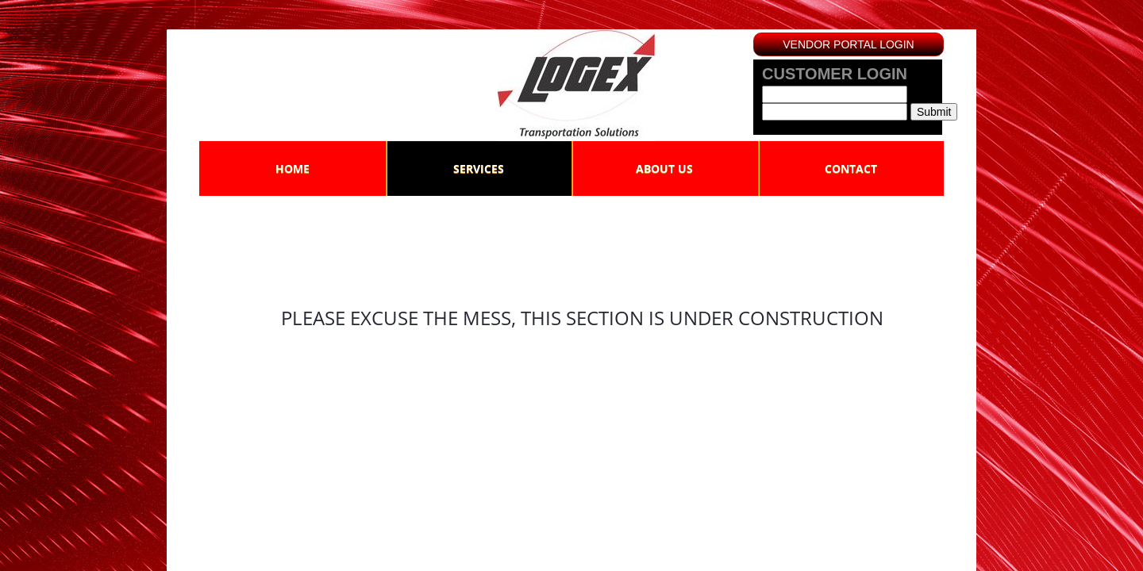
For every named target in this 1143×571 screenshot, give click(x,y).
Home (292, 168)
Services (478, 168)
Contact (851, 168)
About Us (664, 168)
